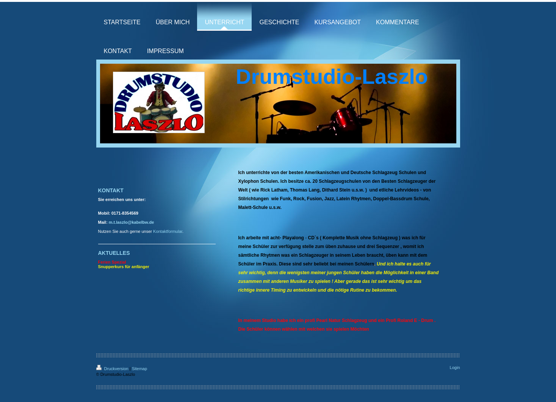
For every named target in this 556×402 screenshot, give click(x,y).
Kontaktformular (167, 231)
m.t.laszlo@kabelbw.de (131, 222)
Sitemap (139, 368)
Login (455, 367)
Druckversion (113, 368)
